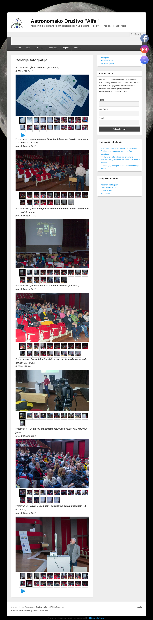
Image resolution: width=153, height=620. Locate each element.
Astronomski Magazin (109, 185)
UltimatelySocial (97, 618)
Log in (139, 607)
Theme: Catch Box (40, 611)
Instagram (105, 58)
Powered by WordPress (20, 611)
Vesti (28, 48)
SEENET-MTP (106, 191)
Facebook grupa (107, 63)
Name (101, 100)
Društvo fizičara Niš (108, 188)
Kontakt (77, 48)
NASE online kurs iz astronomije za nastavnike (119, 148)
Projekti (65, 48)
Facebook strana (107, 60)
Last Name (103, 109)
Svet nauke (105, 194)
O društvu (39, 48)
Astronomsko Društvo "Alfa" (65, 21)
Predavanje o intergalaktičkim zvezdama (117, 157)
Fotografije (52, 48)
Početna (17, 48)
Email (101, 118)
